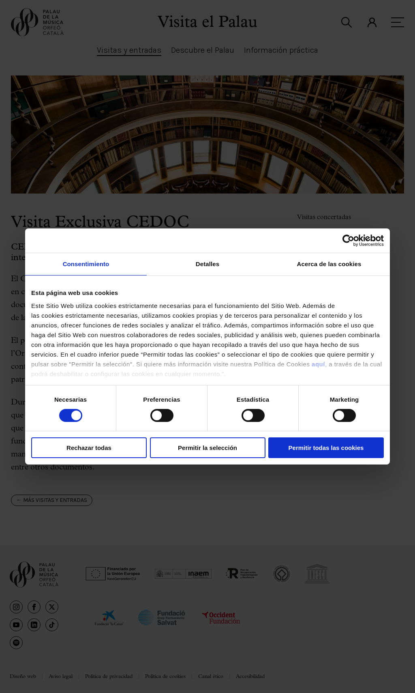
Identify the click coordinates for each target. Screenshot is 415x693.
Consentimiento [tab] (86, 263)
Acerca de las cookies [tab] (329, 263)
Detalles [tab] (207, 263)
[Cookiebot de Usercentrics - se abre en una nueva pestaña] (348, 241)
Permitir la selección (207, 447)
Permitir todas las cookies (326, 447)
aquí (318, 363)
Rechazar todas (88, 447)
